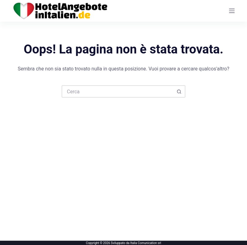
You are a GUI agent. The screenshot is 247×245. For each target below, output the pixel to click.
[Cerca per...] (117, 91)
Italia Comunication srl (145, 243)
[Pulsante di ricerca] (179, 91)
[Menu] (232, 11)
